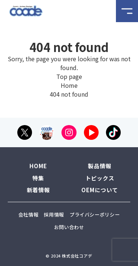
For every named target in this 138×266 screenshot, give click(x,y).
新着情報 (38, 190)
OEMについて (99, 190)
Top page (69, 76)
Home (69, 85)
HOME (38, 166)
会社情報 (28, 214)
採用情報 (54, 214)
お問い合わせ (69, 227)
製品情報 (99, 166)
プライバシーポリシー (95, 214)
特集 (38, 178)
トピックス (99, 178)
